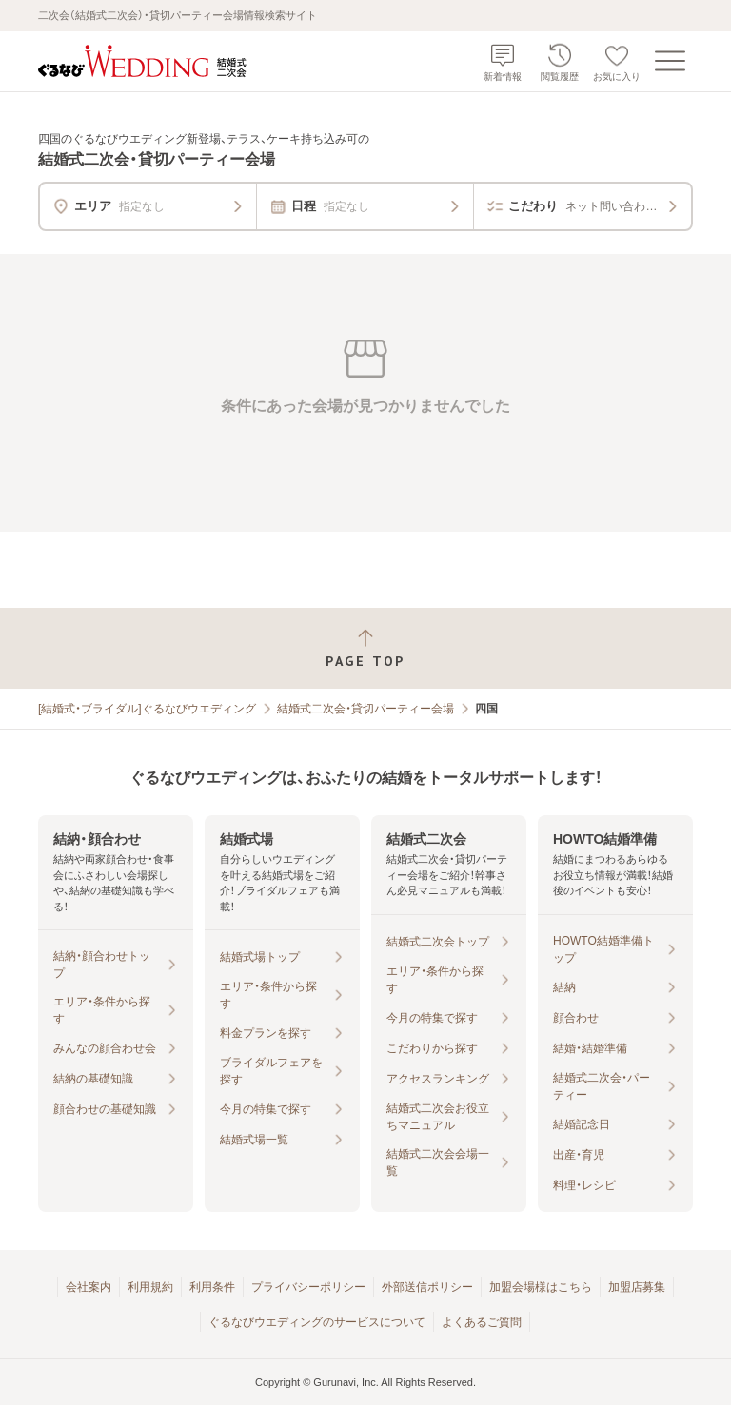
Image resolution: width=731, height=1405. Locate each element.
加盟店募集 (636, 1287)
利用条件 (212, 1287)
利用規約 (150, 1287)
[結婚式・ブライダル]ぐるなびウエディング (147, 708)
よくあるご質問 (482, 1322)
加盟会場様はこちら (540, 1287)
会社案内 (88, 1287)
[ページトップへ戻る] (365, 648)
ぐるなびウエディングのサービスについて (316, 1322)
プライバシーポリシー (308, 1287)
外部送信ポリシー (427, 1287)
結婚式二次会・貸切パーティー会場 (365, 708)
